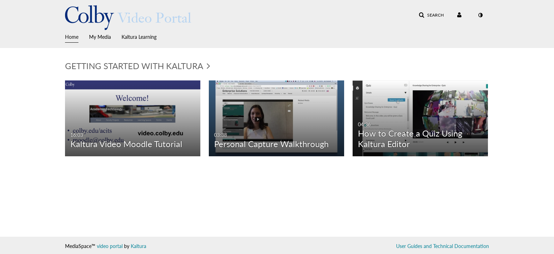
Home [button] (71, 37)
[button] (431, 15)
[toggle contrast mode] (480, 15)
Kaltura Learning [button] (139, 37)
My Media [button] (100, 37)
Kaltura (138, 246)
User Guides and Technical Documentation (442, 246)
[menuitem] (77, 36)
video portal (110, 246)
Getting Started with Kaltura (137, 66)
